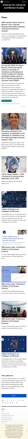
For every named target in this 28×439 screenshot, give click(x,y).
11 (2, 402)
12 (5, 402)
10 (23, 400)
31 (16, 402)
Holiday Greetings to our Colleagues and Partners (10, 210)
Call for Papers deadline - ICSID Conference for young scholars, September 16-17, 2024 (12, 176)
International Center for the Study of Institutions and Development (11, 103)
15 (12, 402)
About (3, 409)
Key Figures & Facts (5, 413)
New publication (7, 375)
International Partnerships (6, 419)
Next (14, 396)
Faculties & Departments (6, 417)
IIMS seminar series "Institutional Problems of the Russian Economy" (13, 249)
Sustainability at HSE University (7, 415)
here (7, 429)
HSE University (6, 1)
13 (7, 402)
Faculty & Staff (4, 421)
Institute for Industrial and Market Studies (14, 6)
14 (10, 402)
